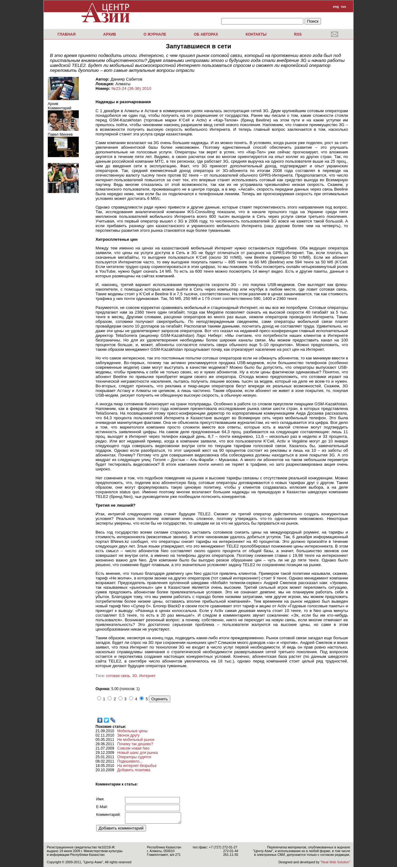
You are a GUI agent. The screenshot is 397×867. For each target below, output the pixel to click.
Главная (66, 34)
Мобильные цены (132, 731)
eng (336, 6)
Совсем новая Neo (133, 748)
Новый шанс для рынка (137, 752)
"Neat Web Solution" (335, 862)
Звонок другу (128, 735)
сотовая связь (118, 676)
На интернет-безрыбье (137, 766)
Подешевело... (129, 761)
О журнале (155, 34)
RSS (298, 34)
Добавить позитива (133, 770)
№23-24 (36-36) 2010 (131, 88)
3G (134, 676)
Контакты (256, 34)
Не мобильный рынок (135, 739)
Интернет (147, 676)
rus (343, 6)
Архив (109, 34)
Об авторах (206, 34)
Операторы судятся (134, 757)
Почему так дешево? (135, 744)
